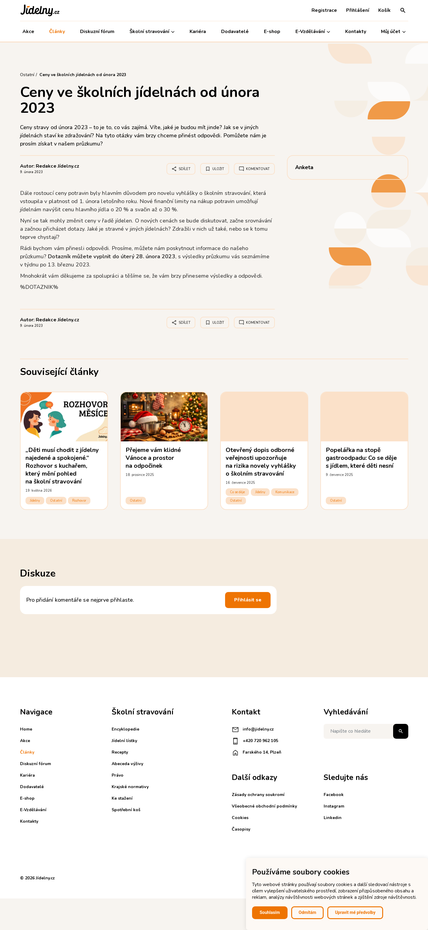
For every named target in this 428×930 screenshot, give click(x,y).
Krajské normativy (130, 787)
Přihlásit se (247, 600)
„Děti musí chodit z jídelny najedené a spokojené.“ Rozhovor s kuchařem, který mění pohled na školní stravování (62, 466)
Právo (117, 775)
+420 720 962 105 (255, 741)
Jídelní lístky (124, 741)
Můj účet (393, 31)
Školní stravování (152, 31)
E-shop (272, 31)
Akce (28, 31)
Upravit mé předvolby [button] (355, 912)
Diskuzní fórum (97, 31)
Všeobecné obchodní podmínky (264, 806)
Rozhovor (79, 500)
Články (57, 31)
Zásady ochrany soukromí (258, 795)
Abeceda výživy (127, 764)
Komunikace (284, 492)
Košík (384, 10)
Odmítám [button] (307, 912)
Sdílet (180, 169)
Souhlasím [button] (270, 912)
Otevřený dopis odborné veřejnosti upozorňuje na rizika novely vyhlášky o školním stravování (261, 462)
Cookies (240, 818)
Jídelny (35, 500)
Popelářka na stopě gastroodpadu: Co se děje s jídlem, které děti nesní (361, 458)
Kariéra (198, 31)
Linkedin (333, 818)
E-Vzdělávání (312, 31)
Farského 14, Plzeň (256, 752)
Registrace (324, 10)
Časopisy (241, 829)
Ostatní (56, 500)
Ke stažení (122, 798)
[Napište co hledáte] (366, 731)
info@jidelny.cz (253, 729)
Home (26, 729)
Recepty (120, 752)
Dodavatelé (235, 31)
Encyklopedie (125, 729)
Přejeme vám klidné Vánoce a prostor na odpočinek (153, 458)
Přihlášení (357, 10)
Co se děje (237, 492)
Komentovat (254, 169)
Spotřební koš (126, 810)
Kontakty (355, 31)
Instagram (334, 806)
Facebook (334, 795)
